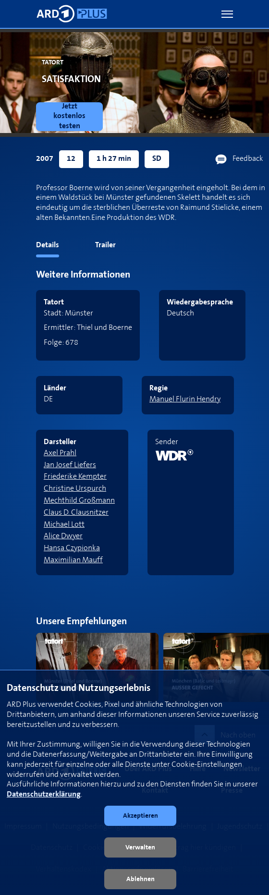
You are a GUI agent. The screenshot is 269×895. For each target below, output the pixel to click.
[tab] (29, 247)
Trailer (105, 245)
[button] (227, 14)
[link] (71, 116)
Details (47, 245)
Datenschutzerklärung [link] (44, 794)
